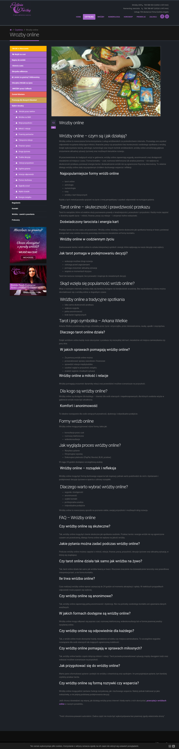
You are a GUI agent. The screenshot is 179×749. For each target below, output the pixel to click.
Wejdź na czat (19, 54)
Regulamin (16, 203)
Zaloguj (153, 17)
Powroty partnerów (24, 134)
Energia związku (23, 197)
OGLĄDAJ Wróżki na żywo (22, 83)
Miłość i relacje (22, 129)
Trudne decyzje (22, 157)
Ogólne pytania (22, 169)
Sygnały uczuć (22, 186)
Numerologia (114, 17)
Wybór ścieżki (22, 191)
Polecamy (16, 220)
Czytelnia (89, 17)
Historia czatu (17, 66)
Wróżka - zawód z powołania (23, 214)
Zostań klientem (18, 94)
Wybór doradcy (18, 106)
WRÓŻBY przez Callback (21, 89)
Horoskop (128, 17)
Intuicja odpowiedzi (24, 174)
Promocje (141, 17)
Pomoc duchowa (23, 180)
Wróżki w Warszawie (20, 49)
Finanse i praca (22, 146)
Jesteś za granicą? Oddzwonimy (26, 77)
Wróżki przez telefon (25, 111)
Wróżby (100, 17)
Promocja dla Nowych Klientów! (24, 100)
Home (78, 17)
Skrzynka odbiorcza (19, 71)
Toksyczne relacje (24, 140)
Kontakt (15, 208)
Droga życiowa (22, 151)
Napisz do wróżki (18, 60)
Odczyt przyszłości (24, 163)
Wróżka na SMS (23, 117)
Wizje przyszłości (23, 123)
